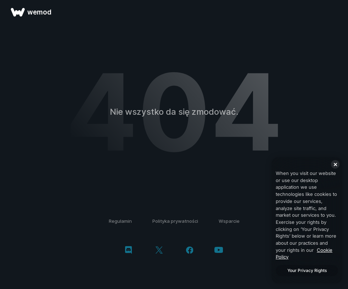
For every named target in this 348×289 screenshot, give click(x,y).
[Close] (335, 164)
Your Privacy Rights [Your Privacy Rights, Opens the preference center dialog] (307, 270)
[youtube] (218, 250)
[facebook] (189, 250)
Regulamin (120, 221)
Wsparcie (229, 221)
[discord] (128, 250)
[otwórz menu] (334, 12)
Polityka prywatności (175, 221)
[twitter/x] (159, 250)
